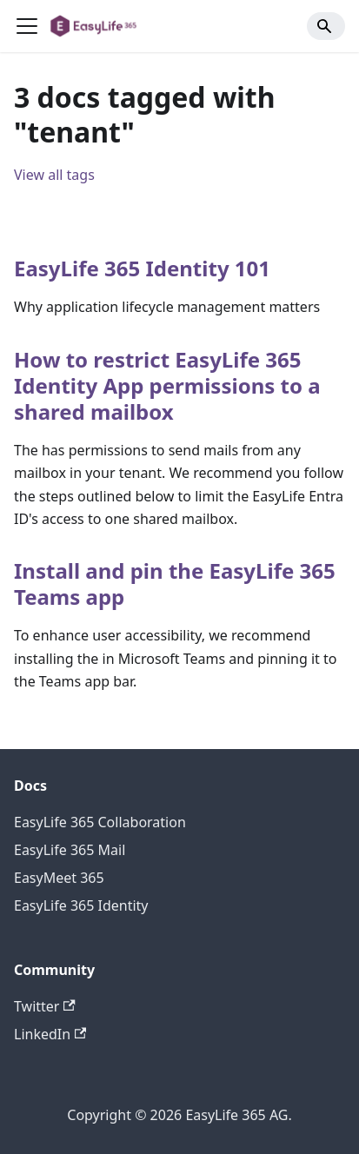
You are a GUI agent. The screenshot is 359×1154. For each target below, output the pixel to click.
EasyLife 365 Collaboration (100, 822)
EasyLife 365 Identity (81, 905)
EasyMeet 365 (59, 877)
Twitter (45, 1006)
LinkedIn (50, 1034)
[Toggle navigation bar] (27, 26)
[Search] (326, 26)
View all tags (54, 174)
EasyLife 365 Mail (69, 849)
